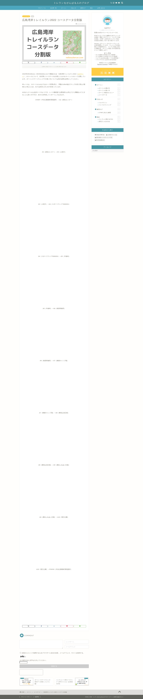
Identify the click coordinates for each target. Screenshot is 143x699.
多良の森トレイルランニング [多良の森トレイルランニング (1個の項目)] (104, 137)
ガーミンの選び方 (109, 88)
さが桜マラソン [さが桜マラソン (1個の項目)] (112, 134)
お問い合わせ (101, 8)
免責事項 (37, 696)
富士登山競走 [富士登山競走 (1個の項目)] (100, 140)
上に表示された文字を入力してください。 (33, 660)
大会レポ (73, 8)
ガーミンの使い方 (109, 90)
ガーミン (63, 8)
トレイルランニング (109, 105)
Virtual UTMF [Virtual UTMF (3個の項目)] (100, 134)
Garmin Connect (102, 64)
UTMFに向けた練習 (109, 113)
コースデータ (26, 16)
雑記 (91, 8)
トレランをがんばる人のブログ (71, 2)
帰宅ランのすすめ (109, 121)
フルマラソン (109, 103)
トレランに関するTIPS (109, 119)
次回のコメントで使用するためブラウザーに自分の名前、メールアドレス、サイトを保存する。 (53, 653)
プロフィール (42, 8)
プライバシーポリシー (26, 696)
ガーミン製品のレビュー (109, 93)
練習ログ (83, 8)
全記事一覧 (53, 8)
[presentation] (31, 672)
